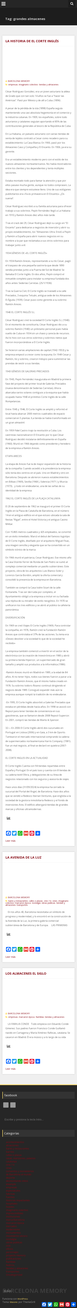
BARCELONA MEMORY (19, 81)
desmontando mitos (17, 1181)
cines (54, 900)
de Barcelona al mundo (18, 1174)
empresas (13, 84)
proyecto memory (16, 1255)
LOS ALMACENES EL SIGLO (25, 973)
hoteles (10, 1206)
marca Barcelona (15, 1219)
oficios (9, 1248)
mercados (11, 1226)
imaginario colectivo (28, 84)
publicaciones (13, 1258)
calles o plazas (36, 900)
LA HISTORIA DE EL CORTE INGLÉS (32, 41)
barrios (10, 1151)
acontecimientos (15, 1142)
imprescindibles (14, 1213)
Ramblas (40, 1017)
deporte (10, 1177)
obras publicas (48, 903)
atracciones (12, 1145)
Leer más (10, 840)
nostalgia (36, 903)
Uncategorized (14, 1274)
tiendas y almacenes (48, 84)
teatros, (10, 1265)
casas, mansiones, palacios (20, 1158)
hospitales (11, 1203)
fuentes (10, 1197)
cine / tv (47, 900)
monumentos (13, 1232)
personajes (12, 1252)
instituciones (13, 1216)
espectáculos (13, 1190)
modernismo (13, 1229)
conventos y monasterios (20, 1171)
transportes (22, 905)
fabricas (10, 1193)
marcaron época (23, 903)
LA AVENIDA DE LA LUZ (23, 857)
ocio (8, 1245)
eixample (11, 1184)
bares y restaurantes (18, 900)
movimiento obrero (16, 1236)
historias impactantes (18, 1200)
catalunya (11, 1161)
